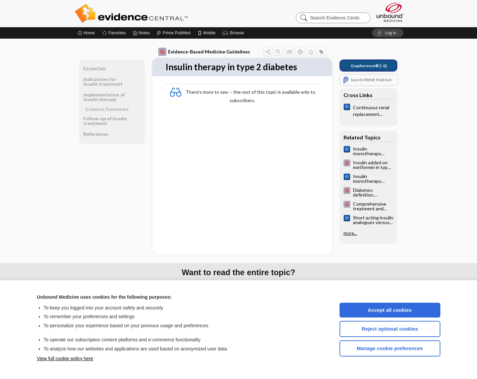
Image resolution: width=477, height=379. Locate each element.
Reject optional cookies (390, 329)
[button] (234, 33)
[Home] (86, 33)
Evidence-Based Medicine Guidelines (204, 52)
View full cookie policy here (65, 358)
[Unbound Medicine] (390, 12)
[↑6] (369, 65)
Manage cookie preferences (390, 348)
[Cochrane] (368, 110)
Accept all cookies (390, 310)
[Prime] (173, 33)
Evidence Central (158, 13)
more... (350, 233)
